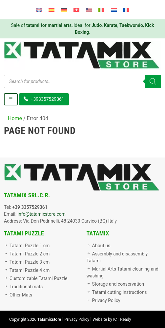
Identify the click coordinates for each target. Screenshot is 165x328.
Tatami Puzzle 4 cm (30, 270)
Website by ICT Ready (112, 319)
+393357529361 (44, 99)
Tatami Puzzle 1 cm (30, 245)
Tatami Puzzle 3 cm (30, 262)
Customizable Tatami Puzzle (38, 278)
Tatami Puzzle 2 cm (30, 253)
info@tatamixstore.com (42, 214)
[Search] (153, 81)
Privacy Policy (106, 300)
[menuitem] (39, 9)
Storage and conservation (118, 284)
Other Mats (21, 294)
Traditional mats (26, 286)
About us (101, 245)
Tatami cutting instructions (119, 292)
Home (15, 118)
